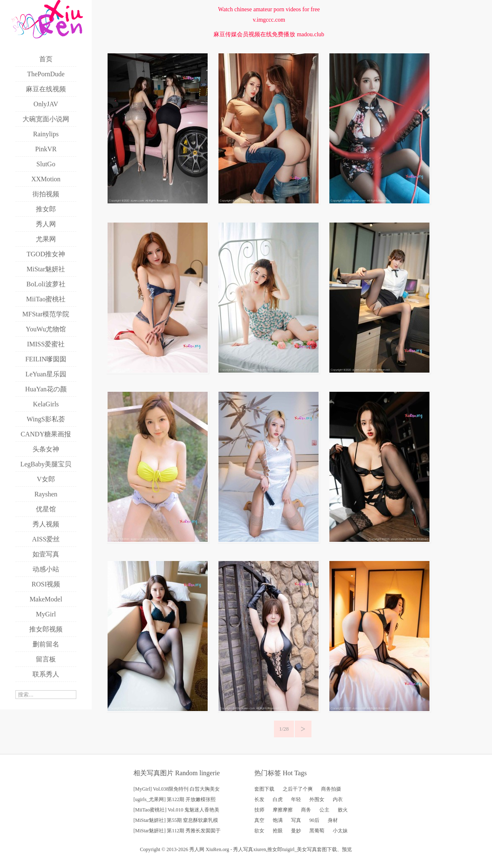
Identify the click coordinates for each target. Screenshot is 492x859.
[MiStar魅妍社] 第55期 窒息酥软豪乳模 (175, 820)
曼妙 (296, 831)
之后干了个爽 (298, 789)
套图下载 (264, 789)
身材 (333, 820)
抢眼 (278, 831)
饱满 (278, 820)
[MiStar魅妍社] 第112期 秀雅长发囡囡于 (177, 831)
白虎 (278, 799)
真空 (259, 820)
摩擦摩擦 (283, 810)
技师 (259, 810)
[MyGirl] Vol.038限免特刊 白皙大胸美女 (176, 789)
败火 (343, 810)
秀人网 (196, 849)
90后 (314, 820)
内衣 (338, 799)
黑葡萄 (316, 831)
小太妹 (340, 831)
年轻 (296, 799)
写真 (296, 820)
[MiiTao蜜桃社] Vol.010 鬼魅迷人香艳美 (176, 810)
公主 (324, 810)
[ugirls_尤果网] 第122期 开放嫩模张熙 (174, 799)
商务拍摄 (331, 789)
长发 (259, 799)
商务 (306, 810)
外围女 (316, 799)
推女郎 (274, 849)
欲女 (259, 831)
